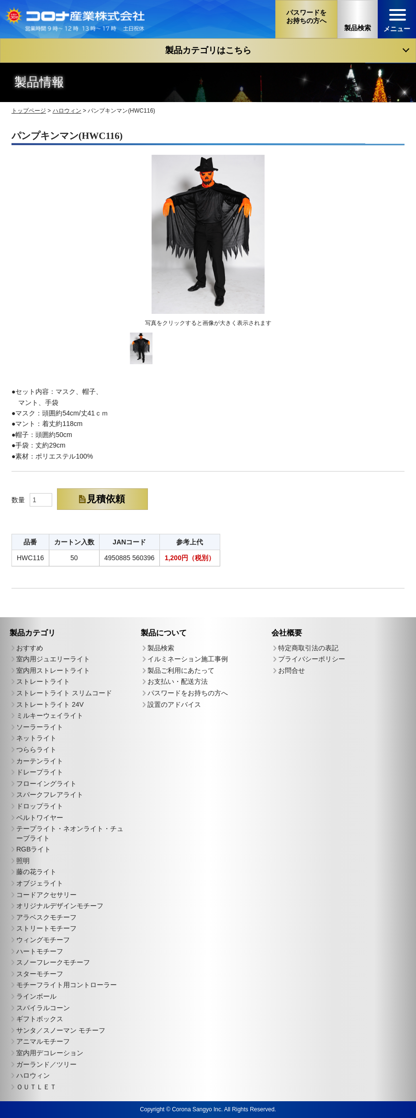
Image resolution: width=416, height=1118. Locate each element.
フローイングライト (46, 783)
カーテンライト (39, 760)
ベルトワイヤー (39, 817)
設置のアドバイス (174, 704)
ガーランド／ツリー (46, 1064)
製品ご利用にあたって (180, 670)
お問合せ (291, 670)
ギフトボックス (39, 1019)
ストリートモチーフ (46, 928)
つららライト (36, 749)
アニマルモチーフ (43, 1041)
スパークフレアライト (49, 794)
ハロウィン (33, 1075)
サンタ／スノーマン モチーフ (60, 1030)
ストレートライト (43, 681)
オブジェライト (39, 883)
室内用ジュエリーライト (53, 659)
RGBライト (33, 849)
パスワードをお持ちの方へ (187, 693)
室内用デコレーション (49, 1052)
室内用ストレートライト (53, 670)
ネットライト (36, 738)
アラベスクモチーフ (46, 917)
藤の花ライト (36, 872)
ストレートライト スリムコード (64, 692)
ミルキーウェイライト (49, 715)
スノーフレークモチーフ (53, 962)
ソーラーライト (39, 726)
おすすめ (29, 647)
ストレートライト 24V (50, 704)
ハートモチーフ (39, 951)
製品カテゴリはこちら (208, 50)
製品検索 (160, 647)
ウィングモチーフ (43, 940)
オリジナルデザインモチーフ (59, 906)
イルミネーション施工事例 (187, 659)
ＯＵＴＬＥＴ (36, 1086)
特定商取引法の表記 (308, 647)
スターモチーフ (39, 973)
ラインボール (36, 996)
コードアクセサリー (46, 894)
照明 (23, 860)
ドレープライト (39, 772)
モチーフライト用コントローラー (66, 985)
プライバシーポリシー (311, 659)
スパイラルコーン (43, 1007)
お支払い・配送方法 (177, 681)
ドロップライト (39, 805)
